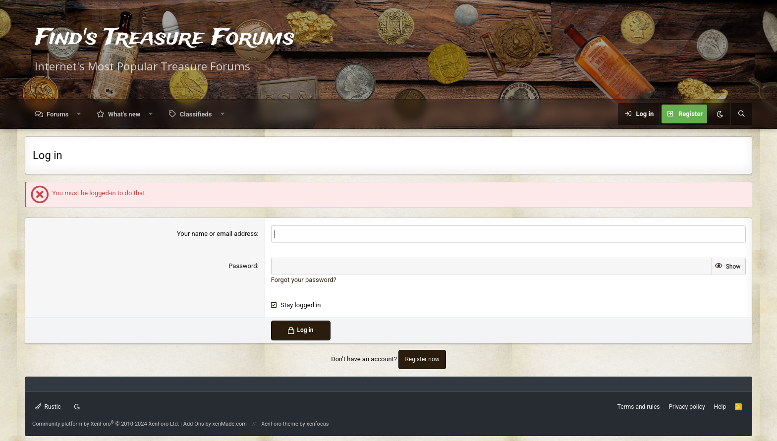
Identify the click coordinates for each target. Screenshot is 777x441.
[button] (79, 114)
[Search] (741, 114)
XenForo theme (279, 424)
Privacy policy (686, 406)
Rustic (48, 406)
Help (720, 406)
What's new (124, 114)
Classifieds (196, 114)
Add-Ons (193, 424)
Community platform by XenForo (105, 424)
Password (242, 266)
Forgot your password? (303, 279)
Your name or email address (217, 233)
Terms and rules (638, 406)
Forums (57, 114)
